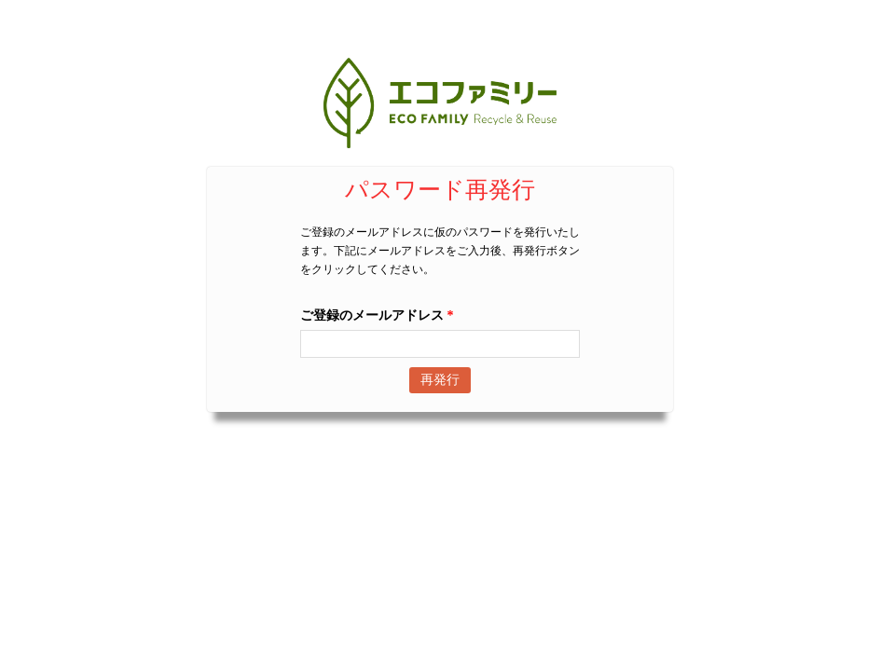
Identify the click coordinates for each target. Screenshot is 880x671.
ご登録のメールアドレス (377, 315)
